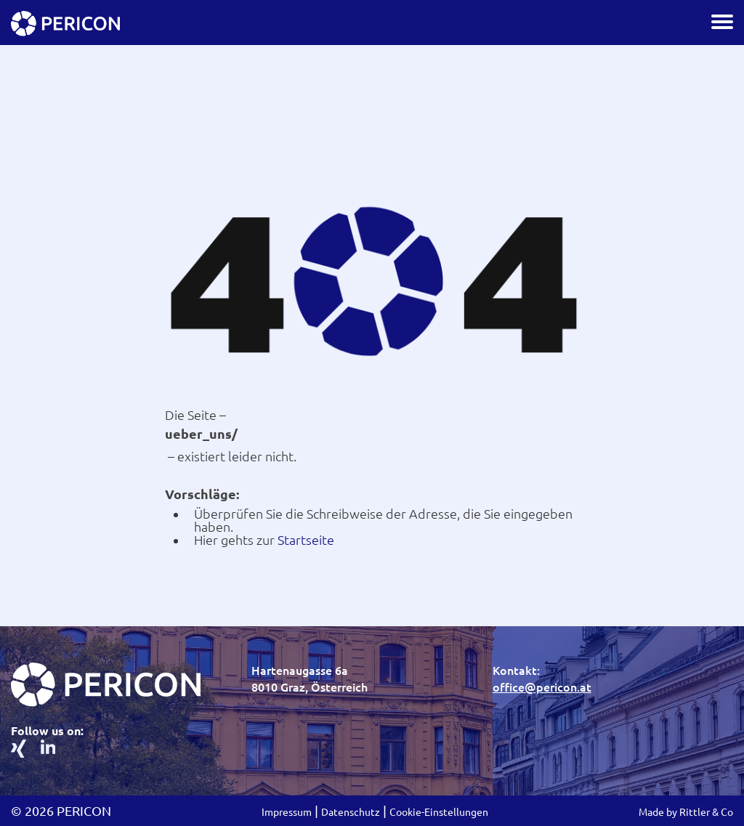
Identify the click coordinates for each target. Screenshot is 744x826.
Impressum (287, 812)
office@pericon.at (542, 687)
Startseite (306, 540)
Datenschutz (350, 812)
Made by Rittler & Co (686, 812)
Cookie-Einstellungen (438, 812)
